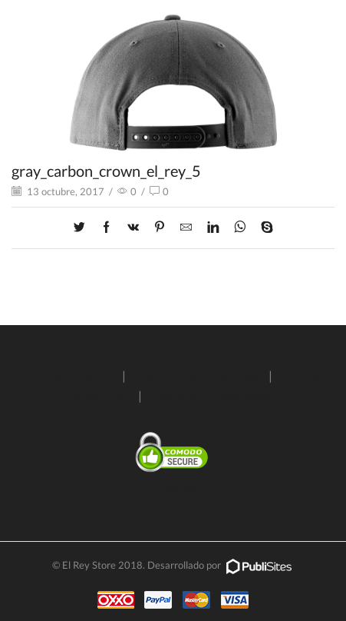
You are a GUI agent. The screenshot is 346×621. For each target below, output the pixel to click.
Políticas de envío (67, 375)
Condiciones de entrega (197, 375)
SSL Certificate (173, 487)
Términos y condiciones (212, 395)
